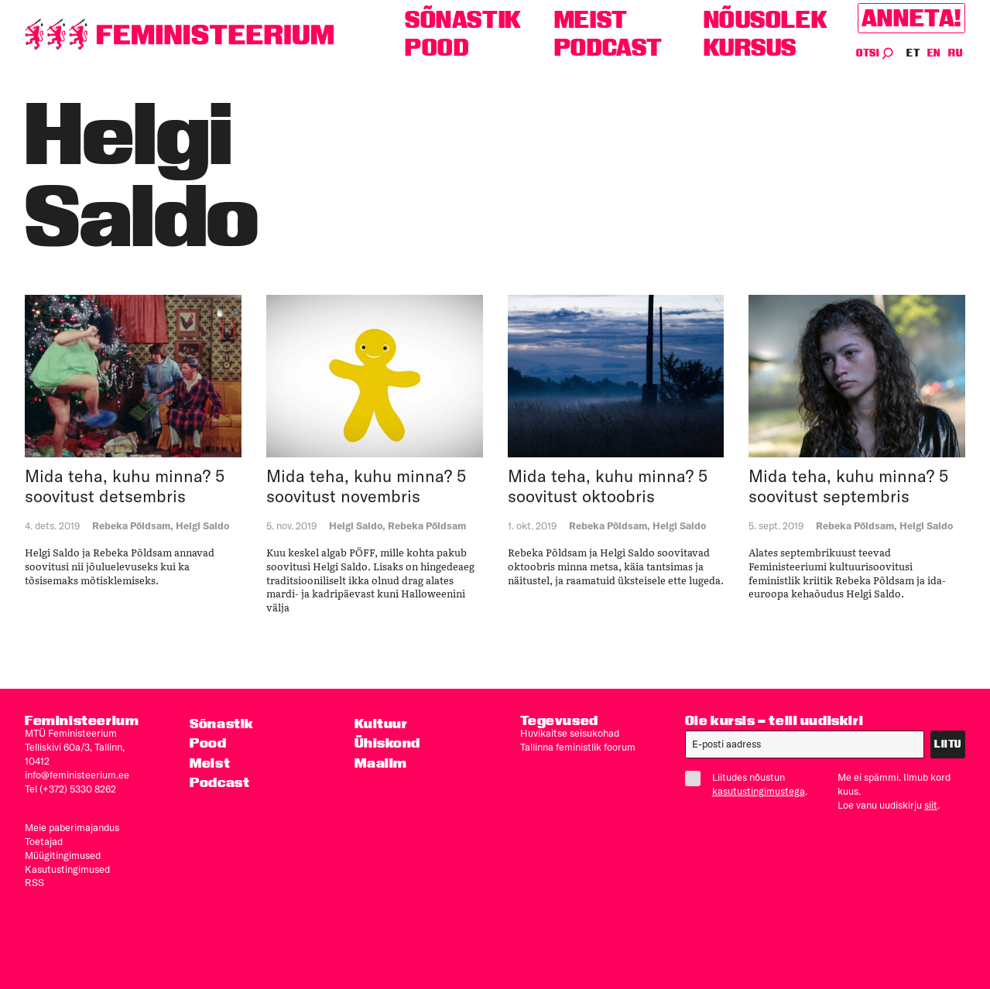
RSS (34, 882)
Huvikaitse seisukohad (569, 733)
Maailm (381, 763)
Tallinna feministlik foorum (577, 747)
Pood (436, 47)
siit (930, 805)
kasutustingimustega (758, 791)
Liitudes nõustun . (749, 784)
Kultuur (381, 723)
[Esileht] (179, 34)
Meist (591, 19)
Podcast (608, 47)
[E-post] (804, 744)
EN (934, 53)
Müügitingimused (63, 855)
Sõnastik (463, 19)
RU (955, 53)
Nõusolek (766, 19)
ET (913, 53)
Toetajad (44, 841)
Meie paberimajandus (72, 827)
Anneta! (911, 18)
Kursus (750, 47)
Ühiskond (387, 742)
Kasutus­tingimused (67, 869)
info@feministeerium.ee (77, 774)
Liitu (947, 744)
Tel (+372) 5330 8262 (70, 788)
